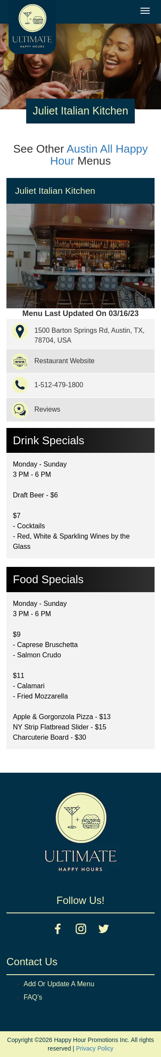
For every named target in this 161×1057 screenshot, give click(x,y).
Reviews (47, 409)
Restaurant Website (64, 360)
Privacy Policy (94, 1048)
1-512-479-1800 (58, 384)
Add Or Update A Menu (59, 984)
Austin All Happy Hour (99, 155)
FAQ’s (33, 997)
